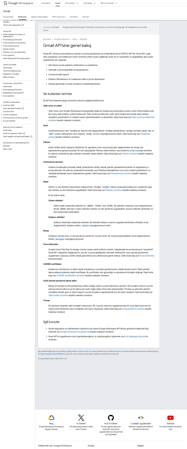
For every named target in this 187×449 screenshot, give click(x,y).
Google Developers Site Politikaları (51, 354)
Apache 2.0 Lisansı (122, 351)
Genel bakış (8, 17)
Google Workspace (61, 39)
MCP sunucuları (107, 3)
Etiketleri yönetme (114, 190)
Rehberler (83, 39)
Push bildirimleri (146, 256)
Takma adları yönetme (58, 295)
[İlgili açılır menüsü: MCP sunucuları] (117, 3)
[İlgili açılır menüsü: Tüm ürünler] (78, 3)
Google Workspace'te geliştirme (74, 332)
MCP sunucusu (58, 17)
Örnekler (74, 17)
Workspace (20, 3)
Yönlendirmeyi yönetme (121, 173)
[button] (17, 35)
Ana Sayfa (46, 3)
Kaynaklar (88, 3)
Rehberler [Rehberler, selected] (22, 17)
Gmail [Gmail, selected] (57, 3)
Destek (85, 17)
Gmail (6, 11)
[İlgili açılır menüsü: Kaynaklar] (95, 3)
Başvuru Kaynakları (39, 17)
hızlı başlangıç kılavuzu (135, 336)
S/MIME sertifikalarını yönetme (70, 275)
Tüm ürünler (70, 3)
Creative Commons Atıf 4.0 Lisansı (84, 351)
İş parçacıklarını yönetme (133, 309)
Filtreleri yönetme (130, 153)
